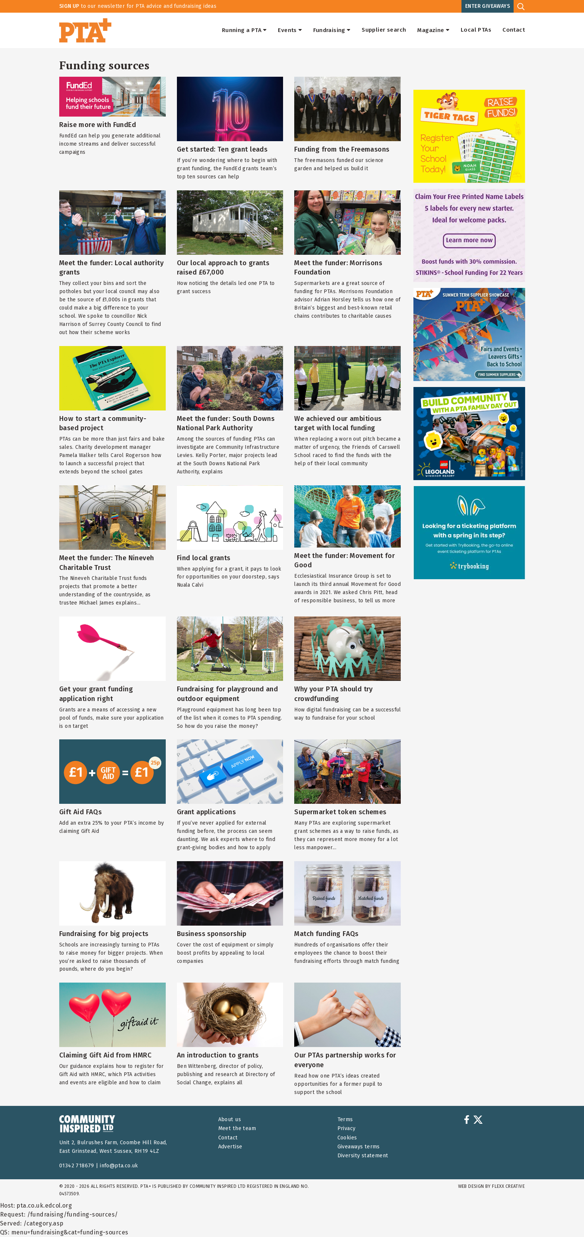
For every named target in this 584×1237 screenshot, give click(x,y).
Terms (345, 1119)
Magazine (433, 30)
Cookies (347, 1138)
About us (229, 1119)
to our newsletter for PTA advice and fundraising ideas (137, 6)
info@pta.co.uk (119, 1166)
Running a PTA (244, 30)
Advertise (230, 1147)
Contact (513, 30)
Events (290, 30)
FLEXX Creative (508, 1186)
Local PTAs (476, 30)
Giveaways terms (358, 1147)
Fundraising (331, 30)
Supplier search (384, 30)
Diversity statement (362, 1155)
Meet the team (237, 1128)
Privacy (346, 1128)
